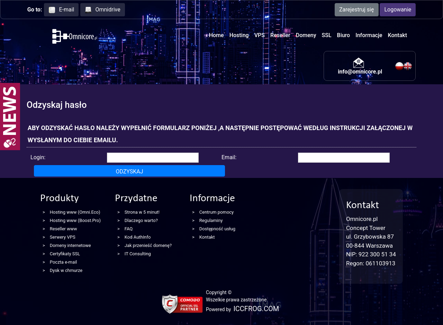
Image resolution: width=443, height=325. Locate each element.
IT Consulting (138, 253)
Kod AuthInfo (138, 237)
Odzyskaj (129, 171)
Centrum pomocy (216, 212)
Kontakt (397, 35)
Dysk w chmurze (66, 270)
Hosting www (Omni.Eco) (75, 212)
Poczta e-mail (63, 262)
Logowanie (397, 9)
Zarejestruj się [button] (356, 9)
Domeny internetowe (70, 245)
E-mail (61, 10)
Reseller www (63, 228)
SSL (327, 35)
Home (216, 35)
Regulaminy (211, 220)
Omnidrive (102, 10)
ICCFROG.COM (256, 309)
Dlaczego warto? (141, 220)
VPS (259, 35)
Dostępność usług (217, 228)
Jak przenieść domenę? (148, 245)
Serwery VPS (62, 237)
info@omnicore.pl (360, 71)
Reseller (280, 35)
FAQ (129, 228)
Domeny (306, 35)
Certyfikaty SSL (65, 253)
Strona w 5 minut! (142, 212)
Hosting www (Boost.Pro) (75, 220)
